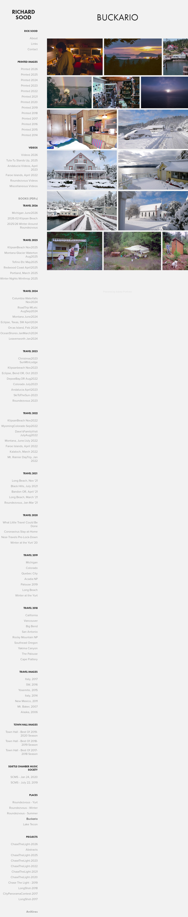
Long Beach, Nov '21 (25, 480)
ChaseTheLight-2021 (25, 871)
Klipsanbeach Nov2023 (23, 368)
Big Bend (32, 626)
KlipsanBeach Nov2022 (23, 420)
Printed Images (28, 61)
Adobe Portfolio (124, 291)
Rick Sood (31, 31)
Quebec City (29, 573)
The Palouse (30, 654)
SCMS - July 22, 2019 (24, 782)
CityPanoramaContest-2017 (20, 894)
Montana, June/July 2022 (21, 441)
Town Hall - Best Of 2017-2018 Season (22, 752)
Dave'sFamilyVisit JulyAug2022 (26, 433)
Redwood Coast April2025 (21, 267)
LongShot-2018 (28, 888)
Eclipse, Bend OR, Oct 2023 (20, 373)
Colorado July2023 (25, 384)
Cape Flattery (29, 659)
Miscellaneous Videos (24, 186)
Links (34, 44)
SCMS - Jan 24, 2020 (24, 777)
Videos (33, 147)
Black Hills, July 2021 (24, 486)
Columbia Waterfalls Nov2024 (25, 300)
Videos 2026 (29, 155)
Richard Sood (24, 14)
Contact (33, 49)
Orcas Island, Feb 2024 (23, 328)
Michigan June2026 (25, 213)
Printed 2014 (30, 135)
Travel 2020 (30, 515)
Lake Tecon (30, 824)
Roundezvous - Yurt (25, 802)
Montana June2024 (25, 317)
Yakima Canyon (28, 648)
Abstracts (32, 849)
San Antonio (30, 632)
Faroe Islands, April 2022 (22, 175)
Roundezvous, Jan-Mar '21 (21, 502)
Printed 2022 (29, 91)
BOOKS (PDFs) (28, 198)
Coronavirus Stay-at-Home (21, 531)
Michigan (32, 562)
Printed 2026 (29, 69)
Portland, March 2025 (24, 273)
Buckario (32, 819)
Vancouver (31, 621)
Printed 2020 (29, 102)
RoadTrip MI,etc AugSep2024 (28, 309)
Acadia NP (31, 579)
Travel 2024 (30, 291)
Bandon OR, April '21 (25, 491)
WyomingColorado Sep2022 (19, 426)
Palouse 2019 (29, 584)
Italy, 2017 (31, 679)
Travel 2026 (30, 205)
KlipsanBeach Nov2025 (23, 247)
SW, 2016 (32, 684)
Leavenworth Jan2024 (23, 339)
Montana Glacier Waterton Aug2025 (21, 254)
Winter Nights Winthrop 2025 (19, 278)
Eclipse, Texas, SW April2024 (19, 322)
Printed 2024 (29, 80)
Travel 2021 (30, 473)
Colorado (32, 568)
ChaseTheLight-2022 (24, 866)
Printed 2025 (29, 74)
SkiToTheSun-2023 (26, 395)
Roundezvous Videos (24, 180)
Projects (32, 837)
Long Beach (30, 590)
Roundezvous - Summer (22, 813)
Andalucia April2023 (24, 390)
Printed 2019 (30, 107)
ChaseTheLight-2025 (24, 855)
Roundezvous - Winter (23, 808)
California (31, 615)
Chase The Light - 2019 (23, 883)
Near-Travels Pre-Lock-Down (19, 537)
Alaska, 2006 (29, 712)
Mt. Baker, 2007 (27, 706)
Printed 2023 (29, 85)
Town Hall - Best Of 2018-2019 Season (22, 743)
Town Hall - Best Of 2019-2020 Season (22, 733)
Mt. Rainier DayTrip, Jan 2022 (23, 459)
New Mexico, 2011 (26, 701)
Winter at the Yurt (26, 595)
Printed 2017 (30, 118)
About (34, 38)
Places (33, 795)
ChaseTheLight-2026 (24, 844)
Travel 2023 (30, 351)
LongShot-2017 (28, 899)
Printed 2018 (30, 113)
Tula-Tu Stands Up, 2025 (22, 160)
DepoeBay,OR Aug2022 (22, 379)
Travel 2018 (31, 608)
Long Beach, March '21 (23, 497)
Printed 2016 (30, 124)
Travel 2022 (30, 413)
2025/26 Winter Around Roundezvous (22, 225)
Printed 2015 (30, 129)
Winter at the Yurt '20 (24, 542)
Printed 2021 (30, 96)
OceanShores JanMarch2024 (19, 333)
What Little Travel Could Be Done (20, 524)
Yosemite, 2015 (28, 690)
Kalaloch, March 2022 (24, 452)
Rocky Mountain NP (25, 637)
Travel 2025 (30, 240)
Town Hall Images (26, 724)
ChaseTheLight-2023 (24, 860)
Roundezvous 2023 (25, 401)
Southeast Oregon (26, 643)
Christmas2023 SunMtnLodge (28, 360)
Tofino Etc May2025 (25, 262)
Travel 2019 (31, 555)
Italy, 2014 (31, 695)
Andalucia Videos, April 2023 (23, 167)
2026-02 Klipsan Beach (23, 218)
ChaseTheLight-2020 (24, 877)
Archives (32, 911)
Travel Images (28, 671)
